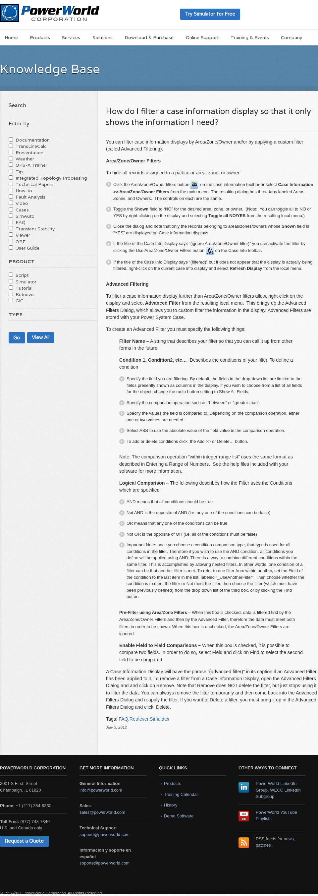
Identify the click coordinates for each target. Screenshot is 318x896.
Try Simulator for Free (210, 14)
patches (263, 845)
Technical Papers (35, 184)
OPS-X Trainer (31, 165)
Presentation (29, 152)
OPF (21, 242)
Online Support (202, 37)
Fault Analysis (30, 197)
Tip (19, 172)
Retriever (139, 719)
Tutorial (24, 288)
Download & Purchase (149, 37)
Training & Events (250, 37)
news (289, 838)
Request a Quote (24, 841)
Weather (25, 159)
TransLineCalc (31, 146)
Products (40, 37)
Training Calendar (181, 794)
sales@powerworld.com (102, 812)
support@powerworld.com (105, 834)
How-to (24, 191)
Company (291, 37)
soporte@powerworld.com (105, 863)
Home (11, 37)
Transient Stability (35, 229)
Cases (22, 210)
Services (71, 37)
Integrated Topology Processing (51, 178)
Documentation (33, 140)
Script (22, 275)
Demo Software (179, 815)
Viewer (23, 235)
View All (40, 337)
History (170, 805)
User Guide (27, 248)
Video (22, 203)
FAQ (123, 719)
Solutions (102, 37)
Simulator (160, 719)
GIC (20, 301)
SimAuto (25, 216)
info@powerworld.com (101, 790)
